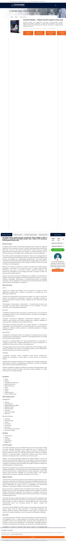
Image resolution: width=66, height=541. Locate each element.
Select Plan (57, 249)
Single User (58, 239)
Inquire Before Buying (50, 33)
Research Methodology (31, 235)
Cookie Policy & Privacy (17, 534)
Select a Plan (58, 235)
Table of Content (18, 235)
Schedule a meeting (58, 270)
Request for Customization (39, 33)
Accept (33, 537)
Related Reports (43, 235)
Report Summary (6, 235)
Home (11, 17)
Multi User (58, 243)
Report (16, 17)
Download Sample (28, 33)
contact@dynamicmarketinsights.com (18, 1)
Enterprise (58, 246)
